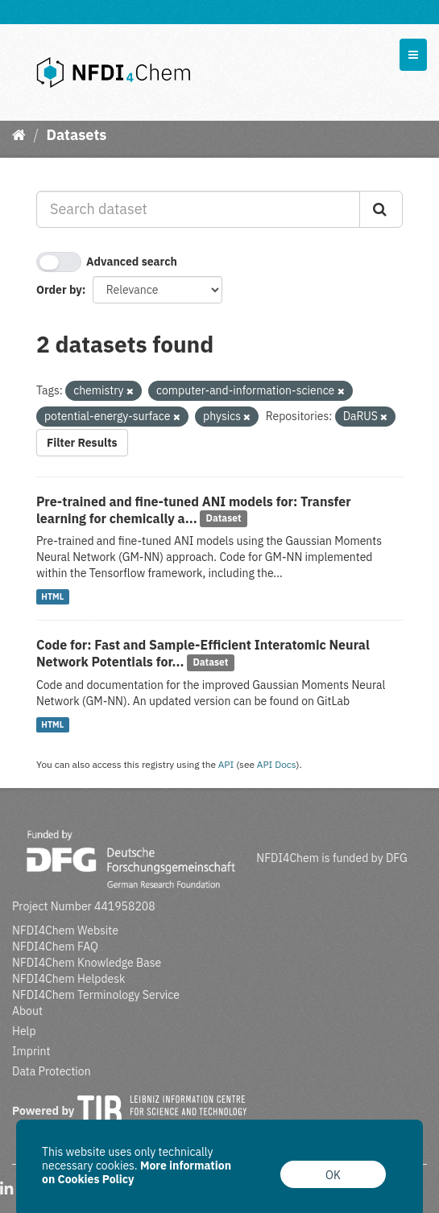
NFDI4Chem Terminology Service (96, 995)
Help (24, 1031)
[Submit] (381, 209)
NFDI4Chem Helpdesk (69, 979)
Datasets (76, 135)
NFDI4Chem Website (65, 930)
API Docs (276, 764)
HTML (52, 596)
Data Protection (51, 1071)
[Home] (19, 135)
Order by (59, 290)
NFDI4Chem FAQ (55, 946)
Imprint (31, 1051)
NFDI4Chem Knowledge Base (86, 962)
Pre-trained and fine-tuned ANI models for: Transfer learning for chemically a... (193, 509)
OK (333, 1175)
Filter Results (82, 442)
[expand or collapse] (413, 55)
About (27, 1011)
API (226, 764)
